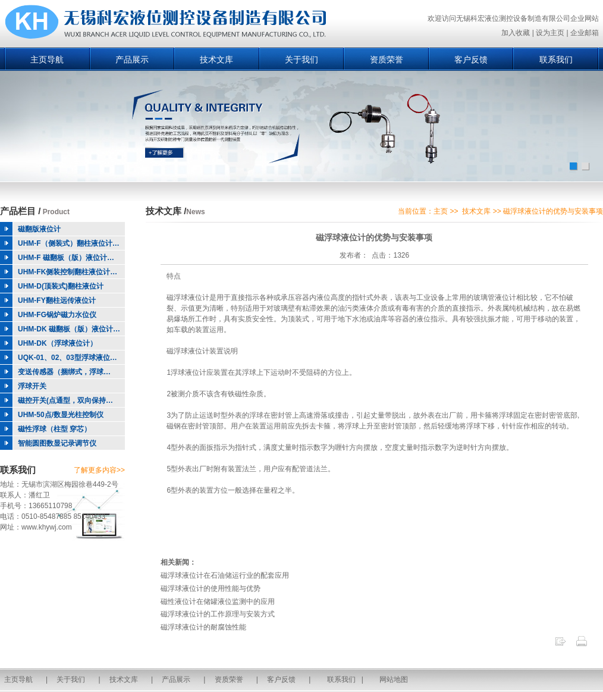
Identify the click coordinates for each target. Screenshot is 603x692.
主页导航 (47, 59)
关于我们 (301, 59)
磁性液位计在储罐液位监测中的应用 (218, 601)
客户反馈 (471, 59)
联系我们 (556, 59)
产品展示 (132, 59)
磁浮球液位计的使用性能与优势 (210, 588)
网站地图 (393, 679)
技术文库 (216, 59)
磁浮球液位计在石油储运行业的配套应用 (225, 575)
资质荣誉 (386, 59)
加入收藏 (515, 33)
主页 (441, 211)
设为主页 (550, 33)
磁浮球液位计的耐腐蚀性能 (203, 627)
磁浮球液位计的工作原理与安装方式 (218, 614)
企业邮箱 (584, 33)
